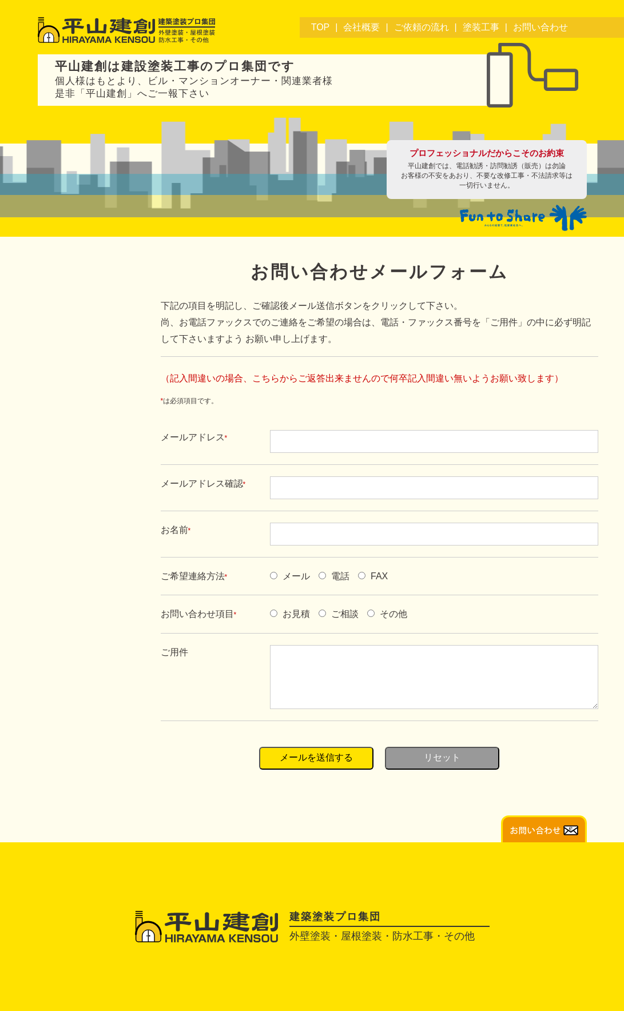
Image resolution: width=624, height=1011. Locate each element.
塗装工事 (481, 27)
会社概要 (361, 27)
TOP (320, 27)
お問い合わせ (540, 27)
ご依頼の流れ (421, 27)
